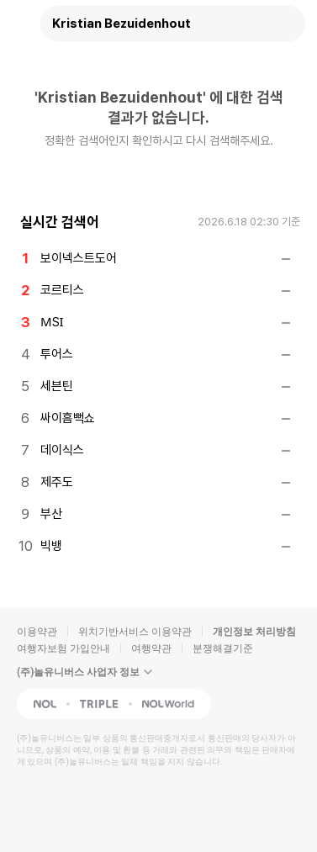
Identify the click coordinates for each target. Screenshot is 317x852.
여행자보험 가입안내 (63, 648)
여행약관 (151, 648)
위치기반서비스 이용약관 (135, 632)
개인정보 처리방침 (254, 632)
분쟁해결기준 (223, 648)
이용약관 (37, 632)
